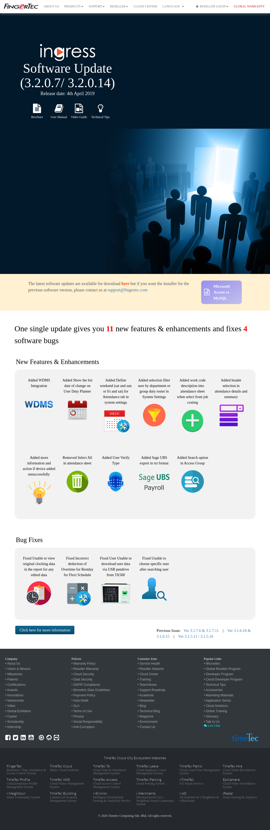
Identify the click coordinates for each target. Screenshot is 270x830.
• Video (10, 706)
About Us (51, 6)
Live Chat (212, 726)
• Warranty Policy (83, 663)
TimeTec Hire (232, 766)
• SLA (75, 706)
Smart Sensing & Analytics (240, 797)
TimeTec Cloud (61, 766)
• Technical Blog (149, 711)
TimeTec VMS (60, 780)
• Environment (147, 722)
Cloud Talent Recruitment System (239, 771)
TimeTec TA (101, 766)
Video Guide (79, 117)
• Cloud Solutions (216, 706)
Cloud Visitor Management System (67, 785)
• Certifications (15, 685)
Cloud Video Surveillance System (239, 785)
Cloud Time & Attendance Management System (109, 771)
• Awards (11, 690)
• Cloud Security (82, 674)
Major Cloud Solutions (64, 770)
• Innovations (14, 695)
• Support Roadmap (151, 690)
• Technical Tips (215, 685)
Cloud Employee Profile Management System (22, 785)
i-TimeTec (187, 780)
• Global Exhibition (18, 711)
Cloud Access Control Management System (107, 785)
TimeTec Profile (18, 780)
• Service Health (149, 663)
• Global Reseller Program (222, 669)
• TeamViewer (147, 685)
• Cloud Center (148, 674)
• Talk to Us (212, 722)
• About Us (12, 663)
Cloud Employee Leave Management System (151, 771)
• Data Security (82, 679)
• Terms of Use (81, 711)
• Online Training (215, 711)
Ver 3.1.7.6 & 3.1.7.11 (201, 630)
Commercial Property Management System (63, 799)
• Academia (145, 695)
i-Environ (100, 793)
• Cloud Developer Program (223, 679)
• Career (11, 716)
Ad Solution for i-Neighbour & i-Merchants (199, 799)
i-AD (183, 793)
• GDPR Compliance (85, 685)
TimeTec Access (105, 780)
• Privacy (77, 716)
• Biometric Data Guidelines (90, 690)
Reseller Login (212, 6)
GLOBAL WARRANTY (249, 6)
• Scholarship (14, 722)
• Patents (11, 679)
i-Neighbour (16, 793)
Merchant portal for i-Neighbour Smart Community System (155, 800)
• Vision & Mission (17, 669)
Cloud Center (145, 6)
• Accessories (213, 690)
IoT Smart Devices (191, 783)
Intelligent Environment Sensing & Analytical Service (112, 799)
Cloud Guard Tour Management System (200, 771)
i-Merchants (146, 793)
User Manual (59, 117)
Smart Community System (23, 797)
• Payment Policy (83, 695)
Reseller (119, 6)
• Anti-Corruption (83, 727)
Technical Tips (100, 117)
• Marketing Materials (218, 695)
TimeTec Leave (147, 766)
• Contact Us (146, 727)
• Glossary (211, 716)
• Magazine (145, 716)
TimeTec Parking (148, 780)
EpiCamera (231, 780)
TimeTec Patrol (191, 766)
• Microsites (212, 663)
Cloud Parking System (150, 783)
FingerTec (14, 766)
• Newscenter (14, 700)
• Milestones (13, 674)
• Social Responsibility (87, 722)
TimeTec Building (63, 793)
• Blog (142, 706)
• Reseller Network (151, 669)
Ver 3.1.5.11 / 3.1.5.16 (195, 636)
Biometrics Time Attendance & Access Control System (26, 771)
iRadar (228, 793)
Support (97, 6)
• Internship (13, 727)
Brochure (37, 117)
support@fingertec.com (127, 290)
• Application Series (217, 700)
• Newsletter (146, 700)
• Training (144, 679)
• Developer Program (218, 674)
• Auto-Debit (79, 700)
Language (173, 6)
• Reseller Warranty (85, 669)
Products (73, 6)
